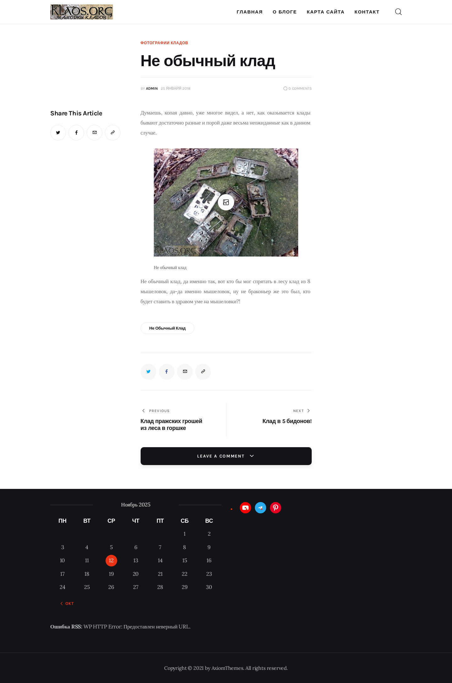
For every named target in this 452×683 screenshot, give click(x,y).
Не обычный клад (167, 328)
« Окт (68, 603)
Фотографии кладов (164, 43)
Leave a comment (221, 456)
